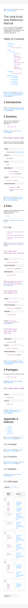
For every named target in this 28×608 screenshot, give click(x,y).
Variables (9, 431)
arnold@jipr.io (19, 152)
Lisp (8, 216)
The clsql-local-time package (18, 509)
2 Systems (10, 45)
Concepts (9, 426)
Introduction (10, 9)
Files (8, 108)
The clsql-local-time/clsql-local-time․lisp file (20, 525)
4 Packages (10, 71)
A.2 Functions (14, 79)
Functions (9, 428)
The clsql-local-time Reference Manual (13, 93)
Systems (9, 92)
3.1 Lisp (12, 51)
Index (14, 10)
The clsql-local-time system (18, 504)
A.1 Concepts (14, 77)
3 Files (9, 50)
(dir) (20, 9)
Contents (9, 10)
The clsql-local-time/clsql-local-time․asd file (20, 516)
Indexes (9, 361)
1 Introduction (10, 43)
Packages (9, 197)
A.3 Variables (13, 81)
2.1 (16, 47)
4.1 (16, 73)
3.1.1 (18, 55)
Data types (10, 433)
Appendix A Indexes (12, 75)
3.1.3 (18, 66)
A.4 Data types (14, 84)
